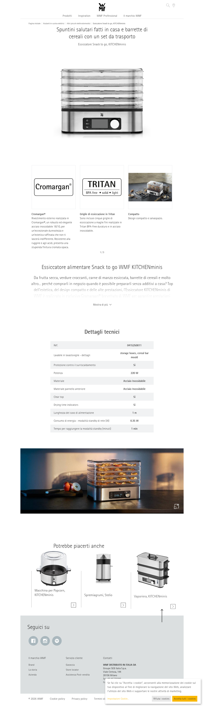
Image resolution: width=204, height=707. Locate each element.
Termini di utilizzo (104, 698)
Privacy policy (79, 698)
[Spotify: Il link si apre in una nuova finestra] (57, 641)
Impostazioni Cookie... (118, 698)
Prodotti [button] (67, 15)
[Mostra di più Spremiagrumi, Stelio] (123, 606)
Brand (31, 664)
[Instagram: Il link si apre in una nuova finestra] (45, 641)
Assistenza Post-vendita (78, 674)
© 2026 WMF (36, 698)
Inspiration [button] (84, 15)
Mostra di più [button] (102, 304)
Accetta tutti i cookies (185, 698)
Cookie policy (57, 698)
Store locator (72, 669)
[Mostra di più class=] (53, 569)
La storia (33, 669)
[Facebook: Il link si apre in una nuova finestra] (33, 641)
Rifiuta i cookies (161, 698)
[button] (168, 6)
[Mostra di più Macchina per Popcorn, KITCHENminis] (73, 605)
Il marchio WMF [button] (133, 15)
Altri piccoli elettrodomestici (78, 23)
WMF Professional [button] (107, 15)
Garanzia (70, 664)
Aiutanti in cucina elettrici (53, 23)
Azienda (32, 674)
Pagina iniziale (34, 23)
